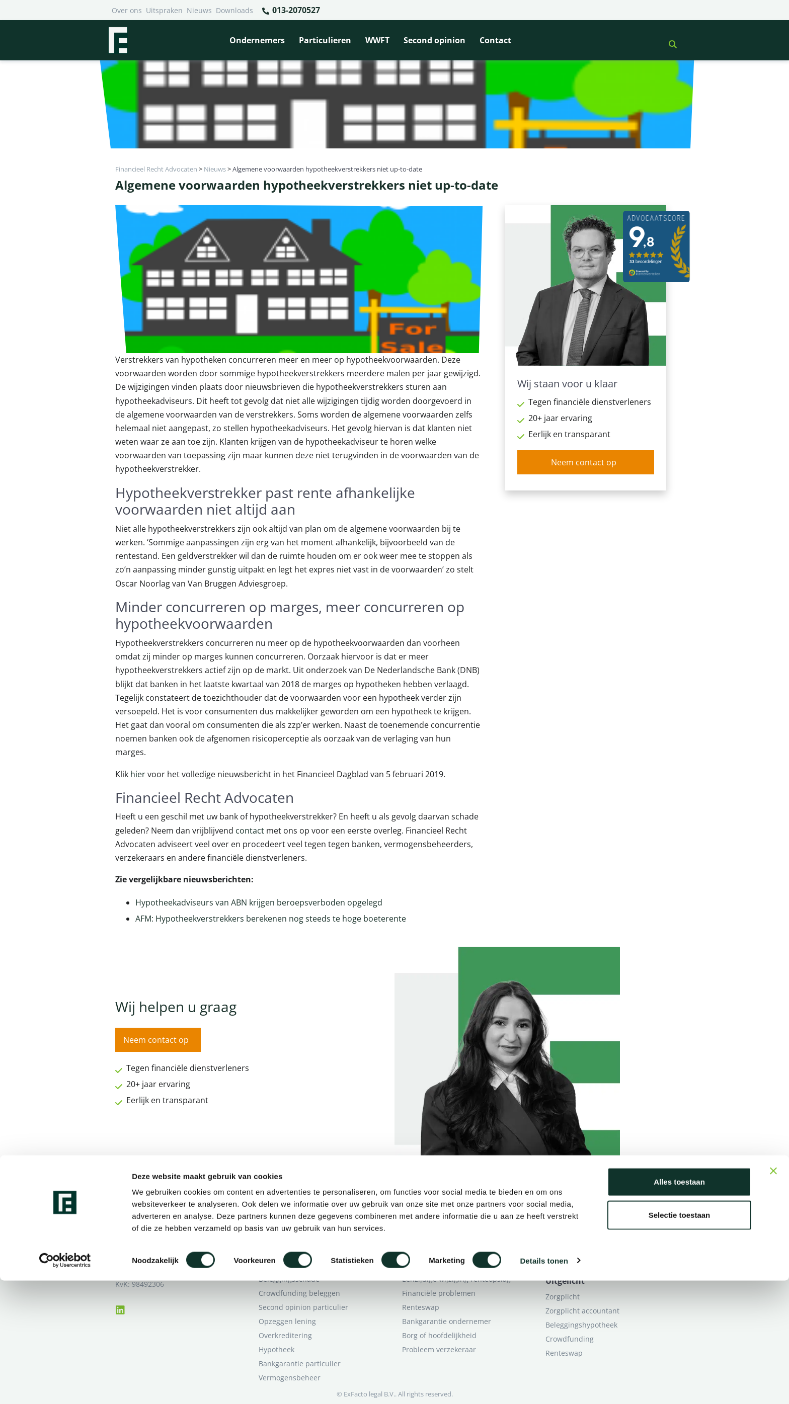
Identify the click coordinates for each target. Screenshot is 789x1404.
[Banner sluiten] (773, 1294)
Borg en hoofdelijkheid (297, 1222)
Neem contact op (583, 462)
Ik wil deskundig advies (584, 1222)
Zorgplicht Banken (289, 1265)
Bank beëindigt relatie (296, 1208)
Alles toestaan (679, 1305)
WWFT (377, 40)
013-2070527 (290, 11)
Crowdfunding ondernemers (450, 1251)
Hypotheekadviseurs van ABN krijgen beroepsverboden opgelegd (258, 902)
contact (249, 830)
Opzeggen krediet (432, 1237)
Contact (495, 40)
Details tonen (544, 1384)
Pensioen (417, 1222)
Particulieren (325, 40)
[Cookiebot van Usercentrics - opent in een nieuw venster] (65, 1384)
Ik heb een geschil (575, 1208)
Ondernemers (257, 40)
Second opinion (434, 40)
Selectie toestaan (680, 1338)
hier (137, 774)
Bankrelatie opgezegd (438, 1208)
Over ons (127, 10)
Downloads (234, 10)
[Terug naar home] (118, 40)
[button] (668, 40)
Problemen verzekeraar (298, 1237)
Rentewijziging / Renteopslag (307, 1251)
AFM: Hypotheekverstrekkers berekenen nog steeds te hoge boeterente (270, 918)
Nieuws (199, 10)
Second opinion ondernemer (450, 1265)
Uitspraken (164, 10)
